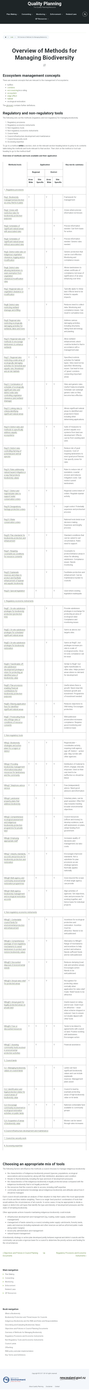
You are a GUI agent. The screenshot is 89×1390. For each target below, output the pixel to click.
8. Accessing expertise (13, 1146)
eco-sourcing (12, 90)
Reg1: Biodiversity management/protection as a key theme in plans (14, 200)
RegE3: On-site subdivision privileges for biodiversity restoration (14, 645)
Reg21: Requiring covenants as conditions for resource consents (14, 554)
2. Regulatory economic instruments (18, 601)
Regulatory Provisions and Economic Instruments (24, 1336)
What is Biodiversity (12, 1313)
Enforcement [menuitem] (55, 14)
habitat (10, 99)
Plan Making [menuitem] (12, 14)
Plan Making (9, 1274)
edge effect (12, 96)
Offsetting (9, 1347)
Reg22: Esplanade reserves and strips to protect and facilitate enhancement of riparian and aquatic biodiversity (14, 577)
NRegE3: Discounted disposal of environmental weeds (14, 965)
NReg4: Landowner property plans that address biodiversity (12, 801)
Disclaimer (49, 1386)
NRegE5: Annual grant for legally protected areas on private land (14, 1005)
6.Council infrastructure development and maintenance (26, 1131)
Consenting (9, 1278)
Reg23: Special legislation (14, 591)
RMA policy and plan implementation (19, 1351)
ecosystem (12, 93)
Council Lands (10, 1344)
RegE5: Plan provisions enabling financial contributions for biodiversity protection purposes (13, 690)
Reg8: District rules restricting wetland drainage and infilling (12, 307)
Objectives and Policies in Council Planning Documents (26, 1328)
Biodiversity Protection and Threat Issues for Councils (26, 1317)
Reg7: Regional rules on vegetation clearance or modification (14, 291)
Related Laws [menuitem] (71, 14)
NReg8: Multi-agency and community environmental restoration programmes (14, 881)
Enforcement (10, 1286)
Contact (57, 1386)
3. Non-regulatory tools (13, 735)
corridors (11, 87)
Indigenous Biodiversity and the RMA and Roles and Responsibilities (31, 1321)
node (11, 37)
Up (44, 1253)
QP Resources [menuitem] (41, 19)
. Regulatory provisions (14, 190)
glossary (9, 105)
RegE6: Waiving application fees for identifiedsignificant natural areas (15, 706)
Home (5, 37)
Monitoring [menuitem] (40, 14)
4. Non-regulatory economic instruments (20, 912)
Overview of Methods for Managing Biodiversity (23, 1332)
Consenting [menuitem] (26, 14)
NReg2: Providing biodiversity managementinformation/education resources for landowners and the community (14, 769)
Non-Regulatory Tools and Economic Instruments (24, 1340)
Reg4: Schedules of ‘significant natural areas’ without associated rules (14, 241)
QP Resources (10, 1293)
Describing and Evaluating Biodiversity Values (22, 1325)
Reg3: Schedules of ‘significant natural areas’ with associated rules (14, 228)
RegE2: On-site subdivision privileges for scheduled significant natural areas (14, 632)
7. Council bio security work (15, 1138)
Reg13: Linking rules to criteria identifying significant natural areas (13, 411)
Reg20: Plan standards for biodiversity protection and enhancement (15, 538)
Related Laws (10, 1289)
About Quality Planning (36, 1386)
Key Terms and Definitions (15, 1355)
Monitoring (9, 1282)
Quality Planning (44, 3)
